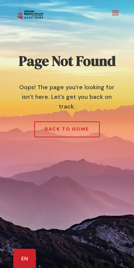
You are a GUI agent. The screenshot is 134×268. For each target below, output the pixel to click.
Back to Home (67, 129)
